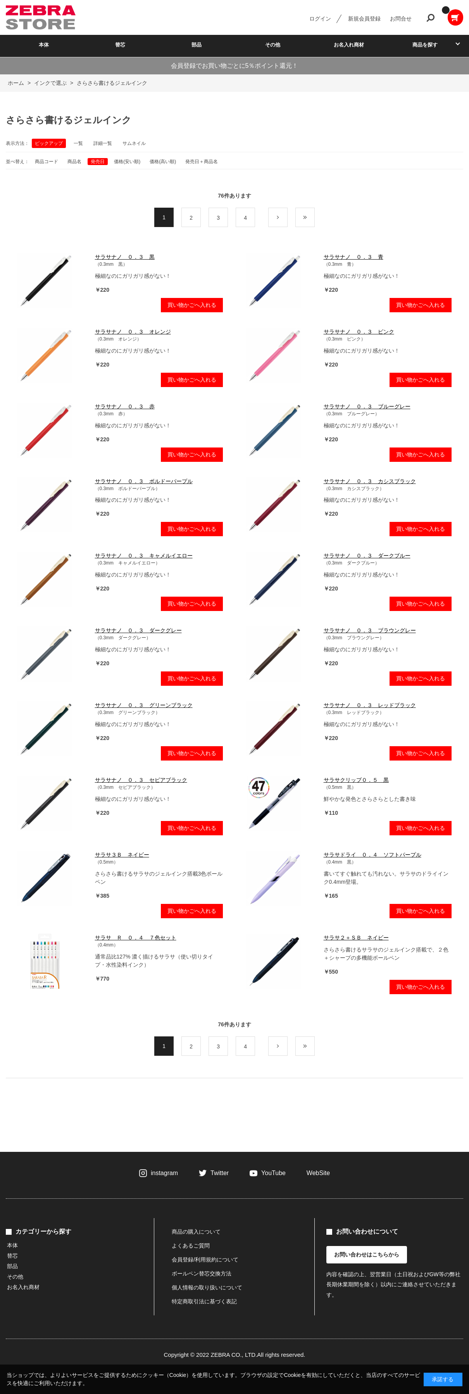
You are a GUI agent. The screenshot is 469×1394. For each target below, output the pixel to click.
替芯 (120, 45)
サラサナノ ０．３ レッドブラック (370, 705)
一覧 (78, 143)
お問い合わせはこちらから (366, 1254)
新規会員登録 (364, 18)
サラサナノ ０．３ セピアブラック (141, 780)
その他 (272, 45)
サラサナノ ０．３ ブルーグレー (367, 406)
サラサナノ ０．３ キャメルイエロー (144, 555)
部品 (196, 45)
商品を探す (425, 45)
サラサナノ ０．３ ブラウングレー (370, 630)
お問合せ (401, 18)
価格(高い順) (163, 161)
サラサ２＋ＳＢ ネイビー (356, 937)
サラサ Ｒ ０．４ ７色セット (135, 937)
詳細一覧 (102, 143)
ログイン (320, 18)
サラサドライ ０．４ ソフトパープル (372, 855)
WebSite (318, 1173)
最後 (314, 218)
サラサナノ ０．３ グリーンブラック (144, 705)
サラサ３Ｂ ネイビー (122, 855)
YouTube (273, 1173)
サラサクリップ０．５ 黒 (356, 780)
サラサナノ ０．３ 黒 (125, 257)
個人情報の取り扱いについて (207, 1287)
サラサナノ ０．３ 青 (353, 257)
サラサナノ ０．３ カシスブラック (370, 481)
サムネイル (134, 143)
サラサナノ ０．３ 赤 (125, 406)
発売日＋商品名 (201, 161)
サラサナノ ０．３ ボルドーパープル (144, 481)
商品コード (46, 161)
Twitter (219, 1173)
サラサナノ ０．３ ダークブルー (367, 555)
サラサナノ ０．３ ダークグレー (138, 630)
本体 (44, 45)
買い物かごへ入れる (191, 305)
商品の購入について (196, 1232)
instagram (164, 1173)
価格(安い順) (127, 161)
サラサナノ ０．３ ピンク (359, 332)
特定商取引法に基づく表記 (204, 1301)
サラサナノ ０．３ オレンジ (133, 332)
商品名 (74, 161)
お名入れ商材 (349, 45)
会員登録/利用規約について (205, 1259)
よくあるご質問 (191, 1246)
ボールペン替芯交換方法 (201, 1273)
